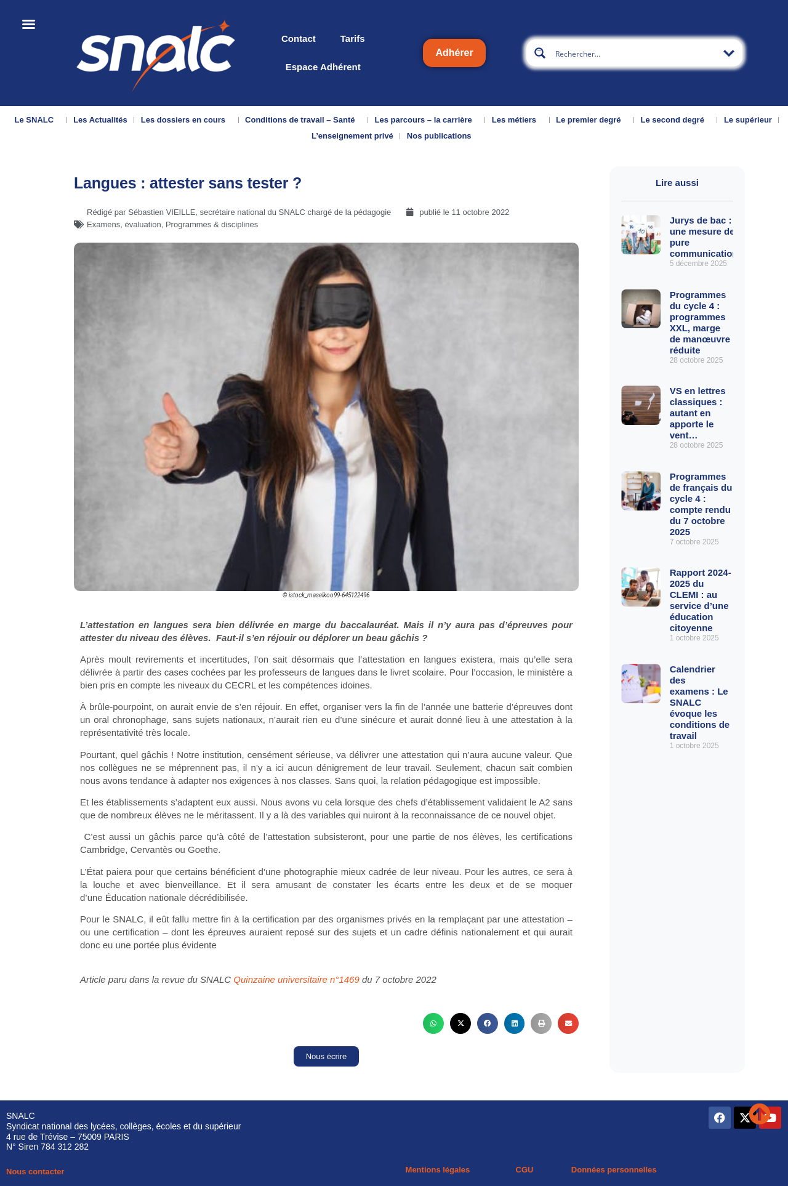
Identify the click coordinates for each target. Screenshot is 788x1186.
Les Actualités (100, 119)
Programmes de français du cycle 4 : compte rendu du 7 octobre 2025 (701, 504)
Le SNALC (37, 120)
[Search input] (635, 53)
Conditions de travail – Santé (303, 120)
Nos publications (442, 136)
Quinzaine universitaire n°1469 (296, 979)
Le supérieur (748, 119)
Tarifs (352, 38)
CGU (525, 1169)
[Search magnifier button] (540, 53)
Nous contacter (35, 1171)
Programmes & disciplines (212, 224)
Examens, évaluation (124, 224)
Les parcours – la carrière (426, 120)
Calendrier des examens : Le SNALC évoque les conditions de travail (700, 702)
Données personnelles (614, 1169)
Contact (298, 38)
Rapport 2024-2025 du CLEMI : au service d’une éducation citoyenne (700, 600)
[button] (433, 1023)
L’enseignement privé (352, 135)
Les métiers (517, 120)
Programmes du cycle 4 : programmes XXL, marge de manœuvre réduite (700, 322)
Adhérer (454, 52)
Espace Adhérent (323, 67)
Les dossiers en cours (186, 120)
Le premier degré (591, 120)
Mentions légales (438, 1169)
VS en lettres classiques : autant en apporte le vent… (698, 412)
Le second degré (675, 120)
